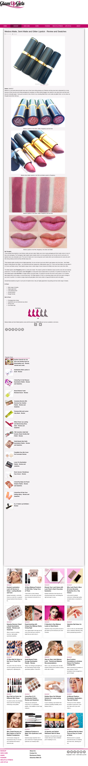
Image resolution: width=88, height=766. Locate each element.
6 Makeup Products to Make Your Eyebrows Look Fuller (33, 733)
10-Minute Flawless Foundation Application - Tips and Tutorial (75, 698)
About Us (33, 751)
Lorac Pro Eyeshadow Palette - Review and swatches (20, 464)
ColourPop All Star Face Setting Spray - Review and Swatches (21, 494)
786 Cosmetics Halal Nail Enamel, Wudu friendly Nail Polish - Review (21, 434)
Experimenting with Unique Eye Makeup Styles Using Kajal (33, 626)
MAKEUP (16, 26)
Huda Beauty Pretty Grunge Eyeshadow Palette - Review (31, 661)
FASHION (47, 26)
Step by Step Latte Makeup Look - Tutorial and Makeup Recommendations (53, 661)
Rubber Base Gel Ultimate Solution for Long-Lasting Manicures (53, 698)
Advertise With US (35, 757)
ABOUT (78, 26)
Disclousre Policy (35, 755)
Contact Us (33, 753)
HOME (5, 26)
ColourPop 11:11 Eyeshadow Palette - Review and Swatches (32, 698)
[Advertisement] (17, 341)
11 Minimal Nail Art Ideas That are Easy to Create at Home (75, 733)
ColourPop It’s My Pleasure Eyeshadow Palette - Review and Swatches (22, 381)
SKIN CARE (27, 26)
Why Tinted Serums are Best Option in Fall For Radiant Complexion (14, 733)
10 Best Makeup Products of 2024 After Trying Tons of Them (33, 589)
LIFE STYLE (68, 26)
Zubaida (15, 34)
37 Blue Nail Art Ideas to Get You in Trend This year (14, 661)
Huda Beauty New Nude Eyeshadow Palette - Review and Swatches (22, 443)
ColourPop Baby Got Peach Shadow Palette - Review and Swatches (21, 483)
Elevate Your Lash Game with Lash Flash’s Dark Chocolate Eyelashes (54, 589)
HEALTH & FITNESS (58, 26)
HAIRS (37, 26)
